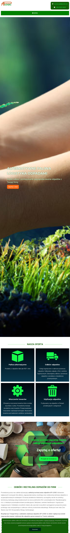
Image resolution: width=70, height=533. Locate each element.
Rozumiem (35, 529)
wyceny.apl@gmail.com (60, 4)
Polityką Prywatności (49, 520)
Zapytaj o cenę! (13, 187)
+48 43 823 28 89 (60, 7)
